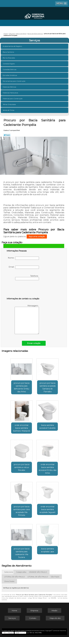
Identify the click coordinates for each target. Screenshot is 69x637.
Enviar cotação (33, 343)
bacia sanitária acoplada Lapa (47, 550)
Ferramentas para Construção (14, 81)
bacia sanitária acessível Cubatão (47, 426)
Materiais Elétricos (9, 87)
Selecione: (8, 572)
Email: (24, 267)
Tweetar (7, 135)
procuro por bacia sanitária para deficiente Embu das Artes (21, 387)
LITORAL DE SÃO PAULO (14, 577)
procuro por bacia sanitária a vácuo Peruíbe (21, 467)
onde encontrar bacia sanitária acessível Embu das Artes (47, 468)
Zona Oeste (9, 581)
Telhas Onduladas (9, 104)
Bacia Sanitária (8, 52)
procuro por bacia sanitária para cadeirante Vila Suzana (21, 553)
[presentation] (23, 289)
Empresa (34, 610)
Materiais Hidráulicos (10, 93)
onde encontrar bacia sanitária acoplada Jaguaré (47, 509)
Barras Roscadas (9, 58)
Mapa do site (55, 618)
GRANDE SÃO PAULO (38, 572)
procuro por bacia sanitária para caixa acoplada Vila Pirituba (21, 510)
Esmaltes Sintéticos (10, 75)
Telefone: (27, 277)
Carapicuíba (21, 572)
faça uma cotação (37, 236)
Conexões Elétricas (10, 69)
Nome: (23, 258)
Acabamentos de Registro (12, 46)
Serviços (34, 40)
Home (14, 610)
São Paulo (55, 577)
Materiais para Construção (13, 99)
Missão (54, 610)
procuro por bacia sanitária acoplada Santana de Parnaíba (48, 387)
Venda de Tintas (9, 110)
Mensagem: (27, 319)
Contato (32, 618)
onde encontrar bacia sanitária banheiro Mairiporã (21, 428)
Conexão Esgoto (9, 64)
